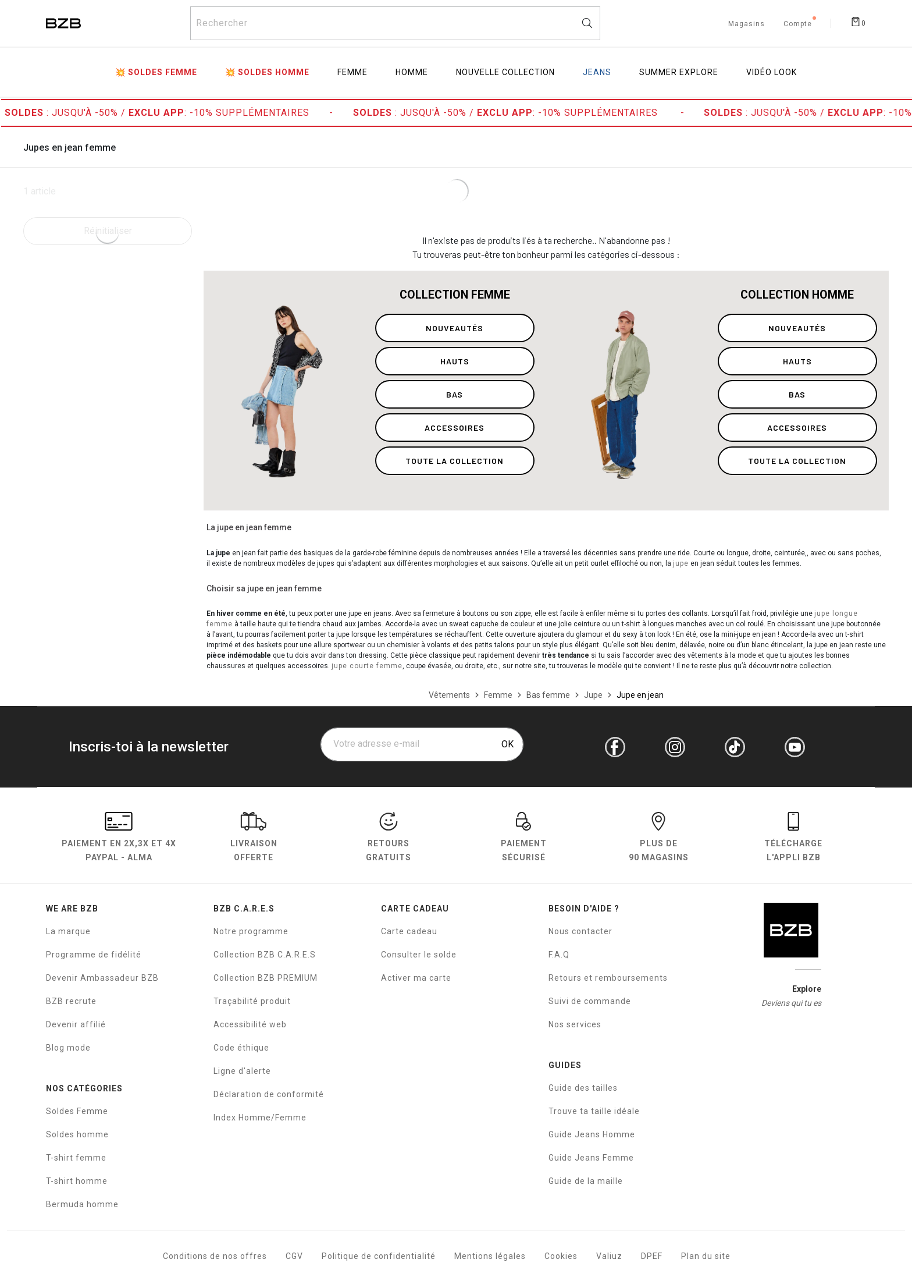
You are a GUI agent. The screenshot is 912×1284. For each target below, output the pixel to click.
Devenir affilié (76, 1024)
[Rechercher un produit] (395, 23)
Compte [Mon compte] (797, 24)
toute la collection (454, 461)
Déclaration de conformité (268, 1094)
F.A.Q (558, 954)
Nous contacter (580, 931)
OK (507, 744)
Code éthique (241, 1047)
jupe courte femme (367, 666)
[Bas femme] (548, 695)
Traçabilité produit (252, 1001)
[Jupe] (593, 695)
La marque (68, 931)
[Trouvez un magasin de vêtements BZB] (746, 22)
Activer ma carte (416, 977)
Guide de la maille (585, 1181)
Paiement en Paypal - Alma (119, 839)
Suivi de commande (589, 1001)
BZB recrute (71, 1001)
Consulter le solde (419, 954)
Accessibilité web (250, 1024)
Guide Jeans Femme (591, 1157)
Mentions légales (490, 1256)
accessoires (454, 427)
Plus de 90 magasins (659, 839)
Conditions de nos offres (215, 1256)
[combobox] (395, 23)
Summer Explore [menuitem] (678, 72)
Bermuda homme (82, 1204)
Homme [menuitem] (412, 72)
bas (454, 394)
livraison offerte (253, 839)
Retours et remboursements (608, 977)
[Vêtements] (449, 695)
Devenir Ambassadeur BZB (102, 977)
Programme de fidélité (93, 954)
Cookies (561, 1256)
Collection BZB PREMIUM (265, 977)
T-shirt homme (77, 1181)
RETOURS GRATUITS (388, 839)
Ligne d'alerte (242, 1071)
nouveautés (454, 328)
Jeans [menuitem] (597, 72)
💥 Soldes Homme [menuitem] (267, 72)
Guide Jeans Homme (591, 1134)
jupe (681, 563)
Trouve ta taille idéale (594, 1111)
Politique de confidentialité (379, 1256)
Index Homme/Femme (260, 1117)
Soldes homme (77, 1134)
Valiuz (609, 1256)
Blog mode (68, 1047)
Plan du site (706, 1256)
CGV (294, 1256)
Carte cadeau (409, 931)
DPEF (651, 1256)
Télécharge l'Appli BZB (793, 839)
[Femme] (498, 695)
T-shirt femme (76, 1157)
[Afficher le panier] (858, 21)
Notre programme (250, 931)
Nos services (574, 1024)
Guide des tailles (583, 1088)
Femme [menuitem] (352, 72)
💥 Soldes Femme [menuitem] (156, 72)
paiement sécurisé (524, 839)
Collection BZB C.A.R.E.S (264, 954)
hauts (454, 361)
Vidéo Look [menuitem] (771, 72)
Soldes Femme (77, 1111)
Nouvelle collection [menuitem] (505, 72)
